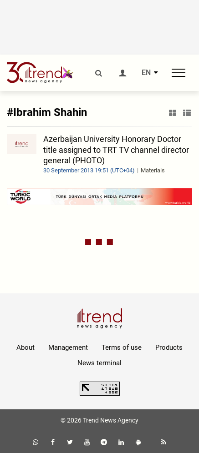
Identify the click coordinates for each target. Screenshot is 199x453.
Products (169, 347)
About (25, 347)
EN (146, 72)
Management (68, 347)
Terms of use (122, 347)
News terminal (99, 363)
